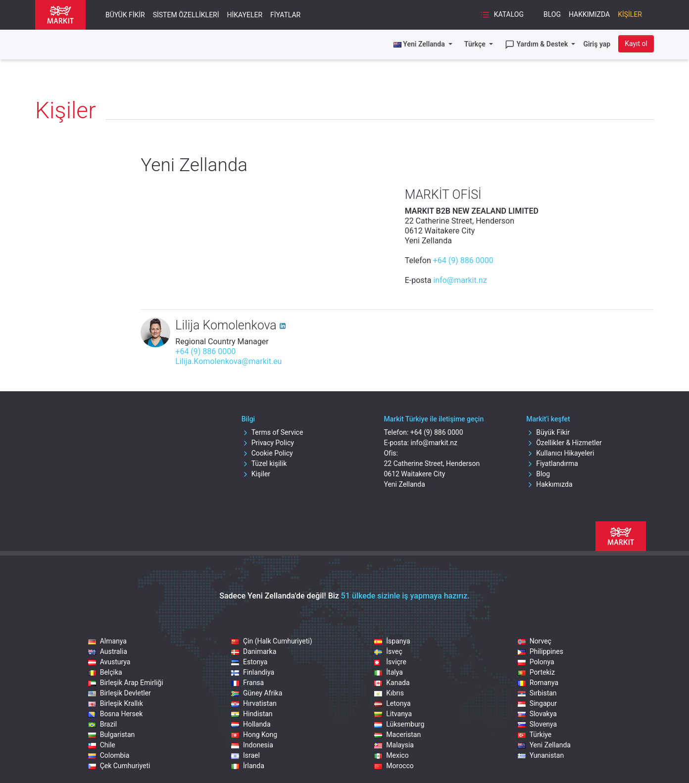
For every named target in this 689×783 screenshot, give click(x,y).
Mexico (391, 755)
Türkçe (475, 44)
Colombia (109, 755)
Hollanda (251, 724)
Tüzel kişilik (264, 463)
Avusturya (109, 662)
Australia (107, 651)
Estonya (249, 662)
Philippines (540, 651)
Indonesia (252, 745)
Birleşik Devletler (119, 693)
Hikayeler (245, 15)
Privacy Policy (268, 443)
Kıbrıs (389, 693)
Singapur (537, 703)
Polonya (536, 662)
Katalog (502, 15)
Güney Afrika (256, 693)
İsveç (388, 651)
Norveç (534, 641)
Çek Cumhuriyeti (119, 766)
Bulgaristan (111, 734)
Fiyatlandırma (552, 463)
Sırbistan (537, 693)
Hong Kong (254, 734)
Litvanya (393, 714)
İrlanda (247, 766)
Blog (552, 14)
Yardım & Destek (537, 44)
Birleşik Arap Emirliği (125, 683)
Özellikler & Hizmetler (564, 443)
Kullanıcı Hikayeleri (560, 453)
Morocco (393, 766)
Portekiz (536, 672)
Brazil (102, 724)
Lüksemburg (399, 724)
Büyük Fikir (125, 15)
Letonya (392, 703)
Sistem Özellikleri (186, 15)
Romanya (538, 683)
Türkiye (535, 734)
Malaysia (394, 745)
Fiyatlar (285, 15)
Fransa (247, 683)
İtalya (388, 672)
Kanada (391, 683)
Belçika (105, 672)
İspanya (392, 641)
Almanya (107, 641)
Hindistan (252, 714)
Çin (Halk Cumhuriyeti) (271, 641)
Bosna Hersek (115, 714)
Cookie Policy (267, 453)
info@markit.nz (460, 280)
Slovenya (537, 724)
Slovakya (537, 714)
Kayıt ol (636, 43)
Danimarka (253, 651)
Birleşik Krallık (115, 703)
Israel (245, 755)
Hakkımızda (589, 14)
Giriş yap (596, 44)
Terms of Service (272, 432)
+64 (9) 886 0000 (463, 260)
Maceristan (397, 734)
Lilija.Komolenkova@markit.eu (228, 361)
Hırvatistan (254, 703)
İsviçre (390, 662)
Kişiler (630, 14)
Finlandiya (252, 672)
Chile (101, 745)
